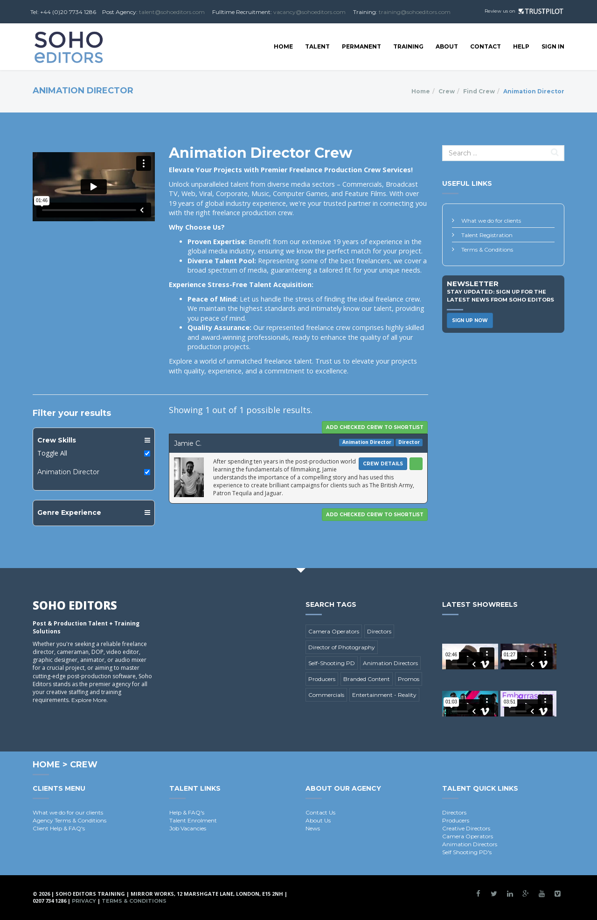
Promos (408, 678)
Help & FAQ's (186, 812)
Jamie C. (187, 443)
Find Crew (479, 91)
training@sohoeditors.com (415, 11)
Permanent (361, 46)
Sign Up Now (470, 320)
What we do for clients (491, 220)
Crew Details (383, 464)
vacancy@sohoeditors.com (309, 11)
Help (521, 46)
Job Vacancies (187, 828)
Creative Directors (466, 828)
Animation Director (68, 472)
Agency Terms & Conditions (69, 820)
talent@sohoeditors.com (172, 11)
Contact (485, 46)
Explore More (88, 699)
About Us (318, 820)
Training (408, 46)
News (312, 828)
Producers (321, 678)
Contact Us (320, 812)
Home (283, 46)
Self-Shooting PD (331, 663)
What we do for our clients (68, 812)
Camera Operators (333, 631)
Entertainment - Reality (384, 694)
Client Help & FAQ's (59, 828)
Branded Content (366, 678)
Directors (379, 631)
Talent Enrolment (193, 820)
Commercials (326, 694)
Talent (317, 46)
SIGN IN (552, 46)
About (447, 46)
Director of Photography (341, 647)
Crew (446, 91)
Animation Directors (390, 663)
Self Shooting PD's (467, 852)
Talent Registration (487, 235)
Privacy (84, 901)
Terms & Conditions (487, 249)
